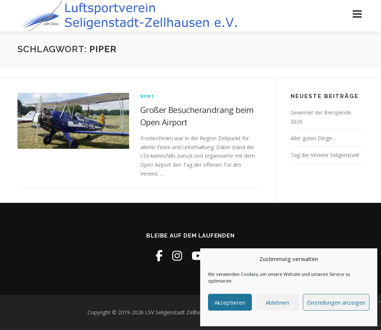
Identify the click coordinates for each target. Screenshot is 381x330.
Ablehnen (277, 302)
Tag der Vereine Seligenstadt (325, 154)
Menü (357, 14)
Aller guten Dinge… (313, 138)
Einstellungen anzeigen (336, 302)
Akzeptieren (229, 302)
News (147, 96)
